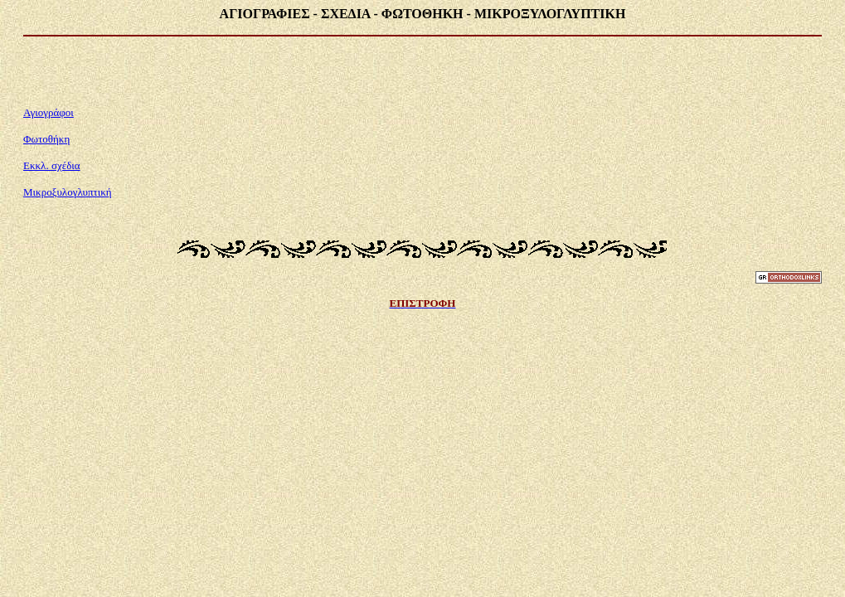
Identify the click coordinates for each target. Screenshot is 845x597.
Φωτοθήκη (46, 139)
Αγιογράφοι (48, 112)
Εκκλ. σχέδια (51, 165)
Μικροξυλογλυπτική (67, 192)
